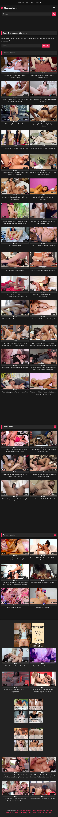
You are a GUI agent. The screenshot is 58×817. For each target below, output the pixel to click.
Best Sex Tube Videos (45, 812)
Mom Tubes (31, 810)
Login (31, 2)
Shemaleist (9, 8)
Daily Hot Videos (22, 810)
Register (38, 2)
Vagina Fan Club (32, 812)
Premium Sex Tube (12, 812)
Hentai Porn (49, 810)
